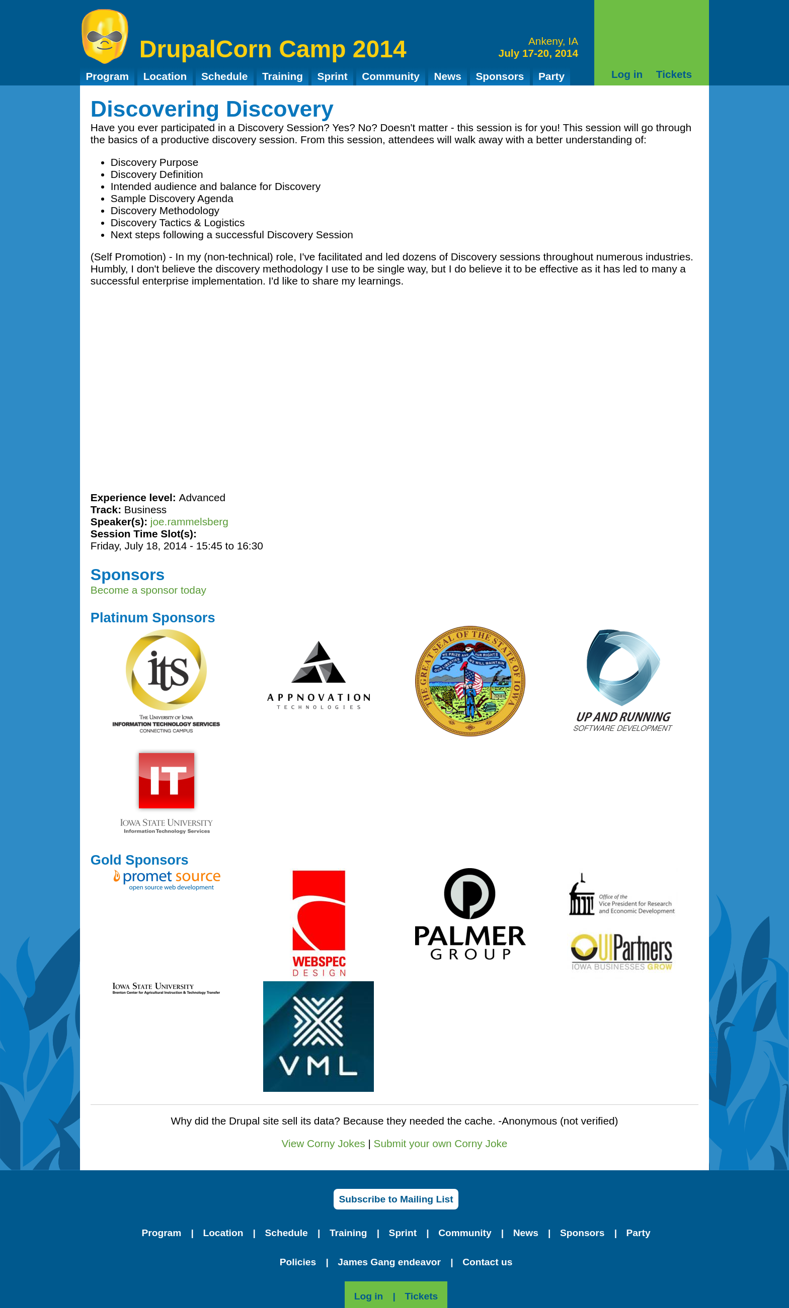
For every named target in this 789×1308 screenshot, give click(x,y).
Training (282, 76)
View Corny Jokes (323, 1143)
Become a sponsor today (148, 590)
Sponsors (500, 76)
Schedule (224, 76)
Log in (627, 74)
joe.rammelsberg (189, 521)
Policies (298, 1262)
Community (390, 76)
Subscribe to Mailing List (396, 1199)
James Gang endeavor (389, 1262)
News (447, 76)
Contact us (487, 1262)
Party (551, 76)
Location (165, 76)
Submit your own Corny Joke (441, 1143)
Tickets (674, 74)
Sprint (333, 76)
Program (107, 76)
